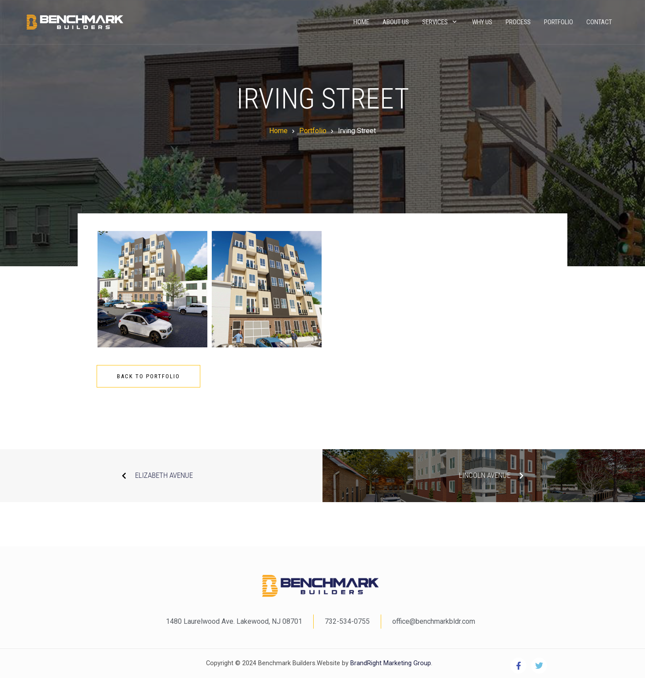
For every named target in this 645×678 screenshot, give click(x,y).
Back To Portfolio (148, 376)
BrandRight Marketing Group (390, 663)
